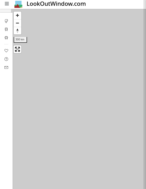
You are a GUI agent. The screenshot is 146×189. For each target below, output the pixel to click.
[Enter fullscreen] (17, 49)
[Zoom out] (17, 23)
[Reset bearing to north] (17, 30)
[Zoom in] (17, 15)
